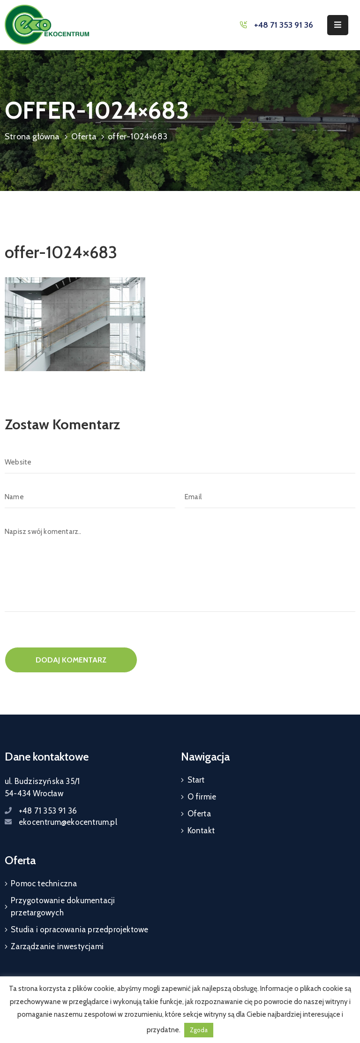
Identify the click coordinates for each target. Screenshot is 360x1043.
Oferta (84, 136)
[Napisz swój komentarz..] (180, 566)
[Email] (270, 497)
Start (196, 779)
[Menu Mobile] (337, 25)
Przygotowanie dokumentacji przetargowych (63, 906)
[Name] (90, 497)
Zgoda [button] (199, 1030)
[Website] (180, 462)
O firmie (202, 796)
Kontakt (201, 830)
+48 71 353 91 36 (283, 25)
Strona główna (32, 136)
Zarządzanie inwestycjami (57, 946)
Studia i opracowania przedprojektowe (79, 929)
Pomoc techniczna (44, 883)
